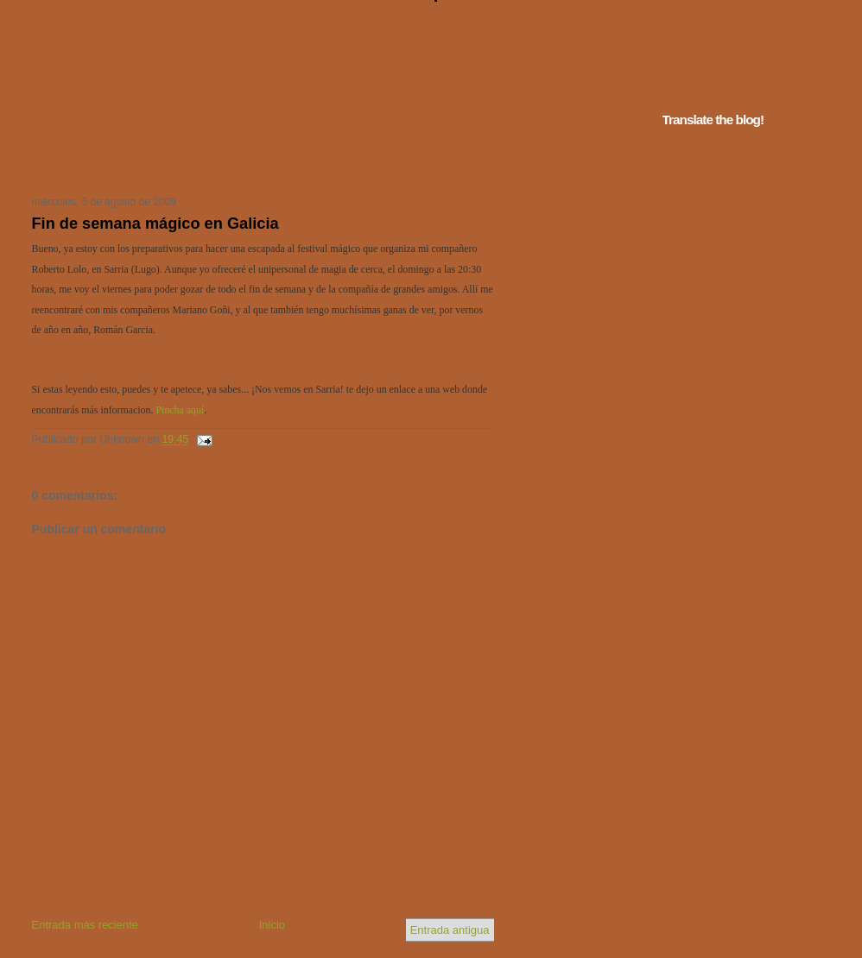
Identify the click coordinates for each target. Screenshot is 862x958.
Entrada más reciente (85, 924)
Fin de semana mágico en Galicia (155, 223)
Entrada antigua (450, 929)
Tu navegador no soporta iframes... (258, 162)
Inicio (272, 924)
